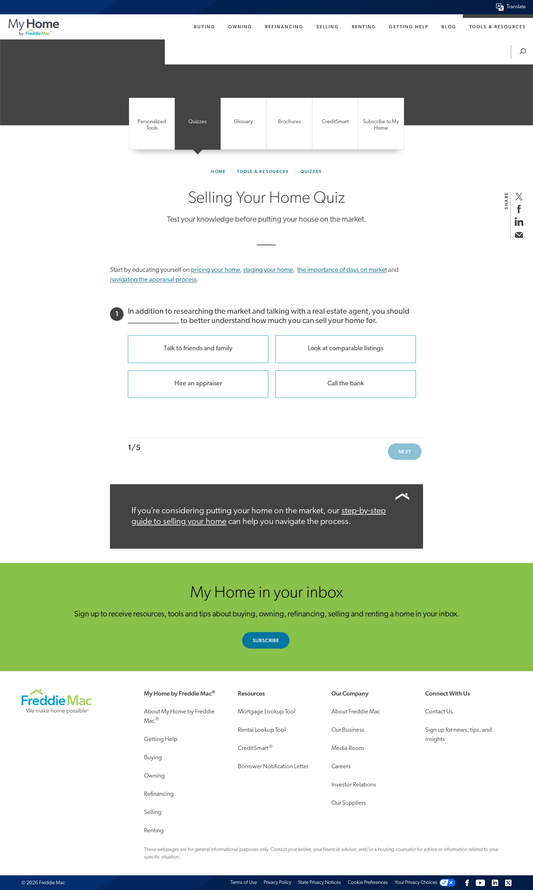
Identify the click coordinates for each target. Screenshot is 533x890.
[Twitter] (508, 882)
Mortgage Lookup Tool (267, 712)
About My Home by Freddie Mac (179, 716)
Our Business (347, 730)
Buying (204, 26)
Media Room (347, 748)
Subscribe (266, 640)
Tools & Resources (497, 26)
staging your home (268, 270)
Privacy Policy (277, 882)
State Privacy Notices (319, 882)
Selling (327, 26)
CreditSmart (255, 747)
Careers (341, 767)
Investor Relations (353, 785)
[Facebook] (467, 882)
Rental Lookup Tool (262, 730)
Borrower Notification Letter (273, 767)
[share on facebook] (518, 209)
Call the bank (345, 383)
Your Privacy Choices (416, 882)
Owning (240, 26)
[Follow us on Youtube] (480, 882)
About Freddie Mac (355, 712)
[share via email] (518, 234)
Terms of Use (243, 882)
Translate (516, 7)
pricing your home (215, 270)
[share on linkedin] (518, 221)
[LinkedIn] (495, 882)
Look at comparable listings (345, 348)
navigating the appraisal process (153, 279)
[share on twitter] (518, 196)
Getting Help (408, 26)
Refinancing (284, 26)
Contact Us (439, 712)
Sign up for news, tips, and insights (458, 734)
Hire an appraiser (198, 383)
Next (404, 451)
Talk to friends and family (198, 348)
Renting (364, 26)
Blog (448, 26)
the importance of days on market (342, 270)
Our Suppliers (348, 803)
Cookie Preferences (368, 882)
